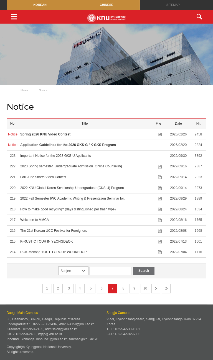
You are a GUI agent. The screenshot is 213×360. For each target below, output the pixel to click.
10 (145, 288)
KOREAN (40, 4)
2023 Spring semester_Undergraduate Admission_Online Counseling (71, 166)
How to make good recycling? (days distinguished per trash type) (68, 209)
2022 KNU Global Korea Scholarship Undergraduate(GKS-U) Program (72, 188)
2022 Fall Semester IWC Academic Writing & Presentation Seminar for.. (73, 198)
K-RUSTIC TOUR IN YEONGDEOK (46, 241)
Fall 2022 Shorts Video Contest (43, 177)
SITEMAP (173, 4)
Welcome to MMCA (34, 220)
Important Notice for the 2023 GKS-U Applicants (55, 156)
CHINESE (106, 4)
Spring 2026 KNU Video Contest (45, 134)
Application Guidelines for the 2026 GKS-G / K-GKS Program (68, 145)
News (24, 90)
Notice (43, 90)
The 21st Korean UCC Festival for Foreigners (53, 231)
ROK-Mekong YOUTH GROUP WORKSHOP (53, 252)
